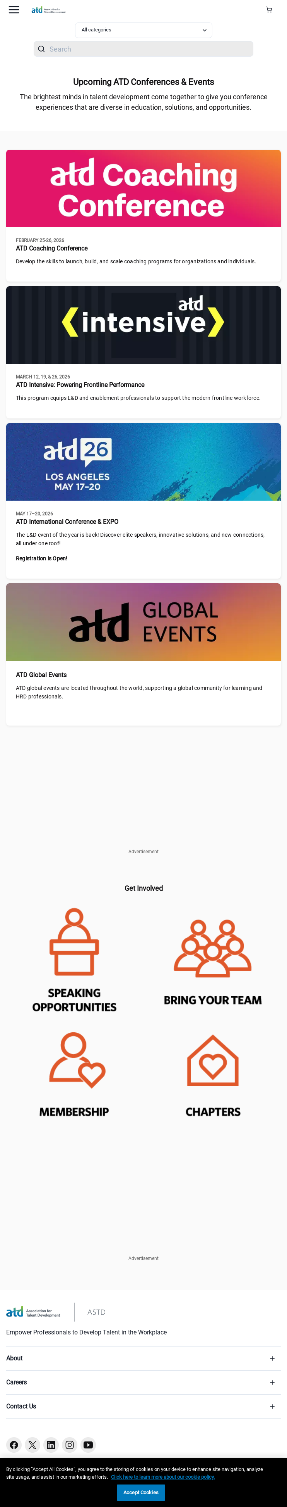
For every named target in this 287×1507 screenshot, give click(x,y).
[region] (143, 1482)
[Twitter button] (32, 1445)
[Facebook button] (14, 1445)
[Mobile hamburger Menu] (14, 9)
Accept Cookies (141, 1492)
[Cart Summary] (272, 9)
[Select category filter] (143, 30)
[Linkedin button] (51, 1445)
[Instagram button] (69, 1445)
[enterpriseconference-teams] (213, 957)
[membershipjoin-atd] (74, 1068)
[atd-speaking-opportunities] (74, 957)
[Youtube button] (88, 1445)
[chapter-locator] (213, 1068)
